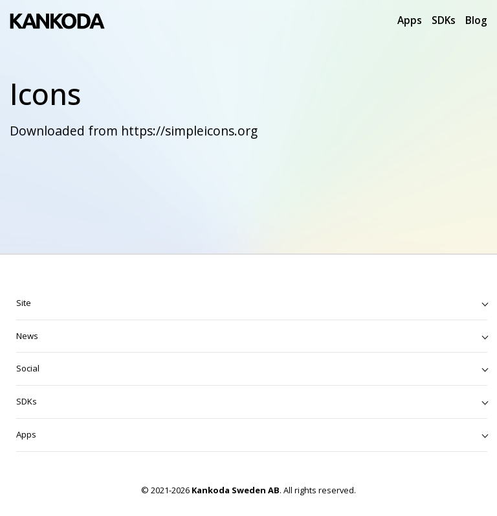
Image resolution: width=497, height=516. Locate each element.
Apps (409, 20)
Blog (476, 20)
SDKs (444, 20)
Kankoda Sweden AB (236, 490)
